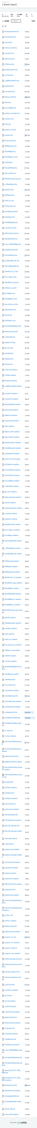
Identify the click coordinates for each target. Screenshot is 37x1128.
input (13, 4)
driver (6, 4)
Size (33, 21)
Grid (32, 15)
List (27, 15)
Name (7, 21)
